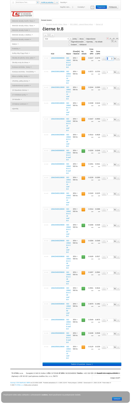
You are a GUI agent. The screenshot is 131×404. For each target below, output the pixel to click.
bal (115, 41)
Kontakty (81, 7)
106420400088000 (58, 164)
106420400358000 (58, 272)
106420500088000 (58, 333)
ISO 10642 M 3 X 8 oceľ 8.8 (68, 62)
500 (117, 38)
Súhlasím (117, 399)
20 (107, 38)
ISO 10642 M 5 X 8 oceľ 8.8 (68, 337)
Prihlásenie (113, 7)
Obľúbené (81, 45)
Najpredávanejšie (76, 42)
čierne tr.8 (99, 24)
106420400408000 (58, 288)
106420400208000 (58, 225)
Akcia (80, 39)
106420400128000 (58, 193)
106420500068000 (58, 320)
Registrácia (101, 7)
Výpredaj (88, 42)
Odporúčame (89, 39)
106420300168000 (58, 103)
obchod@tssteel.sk (110, 373)
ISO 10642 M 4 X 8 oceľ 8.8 (68, 168)
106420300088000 (58, 58)
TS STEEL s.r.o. (17, 373)
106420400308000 (58, 256)
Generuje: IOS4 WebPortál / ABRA (20, 382)
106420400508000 (58, 304)
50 (110, 38)
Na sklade (97, 42)
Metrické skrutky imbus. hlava (56, 24)
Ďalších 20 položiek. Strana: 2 (82, 364)
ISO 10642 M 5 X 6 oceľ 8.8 (68, 324)
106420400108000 (58, 177)
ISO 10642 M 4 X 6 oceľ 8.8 (68, 155)
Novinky (63, 2)
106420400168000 (58, 209)
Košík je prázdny (47, 2)
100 (114, 38)
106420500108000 (58, 347)
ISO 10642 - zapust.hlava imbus (81, 24)
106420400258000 (58, 241)
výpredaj (15, 109)
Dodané (73, 45)
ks (112, 41)
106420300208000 (58, 119)
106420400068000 (58, 150)
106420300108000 (58, 71)
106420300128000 (58, 87)
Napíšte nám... (67, 7)
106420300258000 (58, 135)
